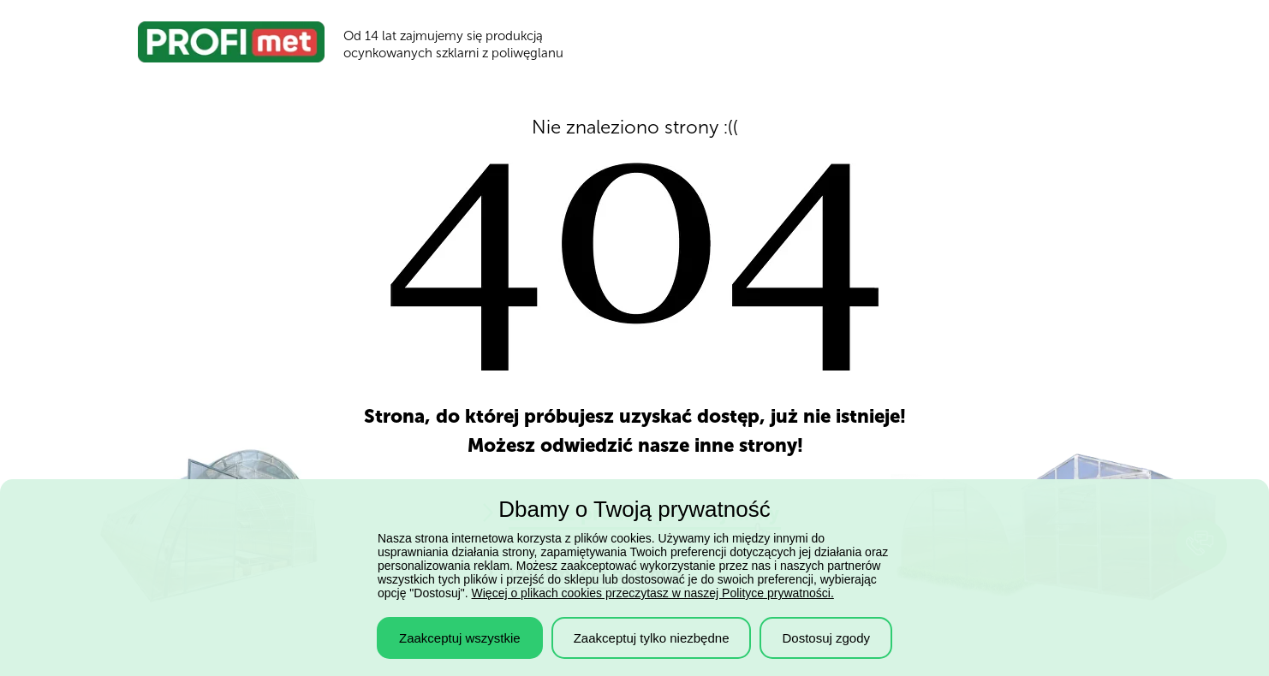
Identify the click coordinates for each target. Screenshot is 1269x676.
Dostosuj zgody (826, 638)
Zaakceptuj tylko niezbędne (652, 638)
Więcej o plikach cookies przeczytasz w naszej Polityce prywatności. (653, 593)
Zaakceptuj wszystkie (460, 638)
